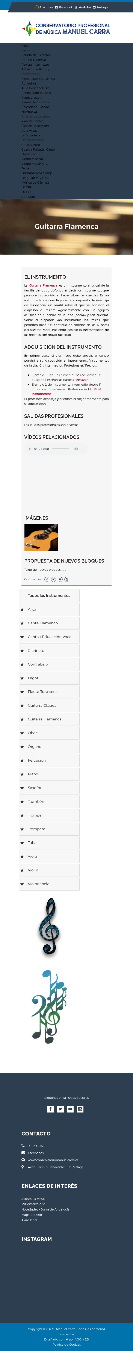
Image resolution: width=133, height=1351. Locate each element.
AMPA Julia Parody (35, 69)
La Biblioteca (30, 135)
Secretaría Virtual (33, 1198)
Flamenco (28, 154)
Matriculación (31, 97)
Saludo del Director (35, 55)
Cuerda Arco (30, 144)
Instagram (102, 7)
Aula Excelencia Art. (35, 88)
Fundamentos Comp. (37, 173)
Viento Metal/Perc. (34, 163)
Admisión (28, 83)
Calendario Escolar (35, 107)
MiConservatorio (33, 1204)
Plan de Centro (32, 121)
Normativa (29, 111)
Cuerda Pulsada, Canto (38, 149)
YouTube (83, 7)
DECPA (26, 187)
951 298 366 (32, 1146)
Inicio (25, 45)
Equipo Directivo (33, 60)
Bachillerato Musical (36, 93)
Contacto (28, 196)
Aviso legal (29, 1220)
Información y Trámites (38, 78)
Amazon (82, 380)
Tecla (25, 168)
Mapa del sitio (31, 1215)
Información (30, 74)
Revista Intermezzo (35, 64)
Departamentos (32, 140)
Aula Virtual (29, 130)
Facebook (64, 7)
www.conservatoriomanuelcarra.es (49, 1160)
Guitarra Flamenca (43, 285)
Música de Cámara (35, 182)
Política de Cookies (67, 1344)
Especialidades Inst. (35, 126)
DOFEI (26, 192)
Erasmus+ (44, 7)
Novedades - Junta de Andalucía (45, 1209)
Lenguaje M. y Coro (35, 178)
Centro (26, 50)
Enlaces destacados (35, 116)
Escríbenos (32, 1153)
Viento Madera (32, 159)
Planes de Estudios (35, 102)
